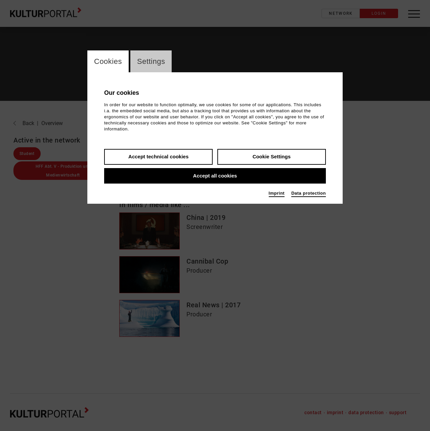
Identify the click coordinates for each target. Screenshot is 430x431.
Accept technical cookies (158, 156)
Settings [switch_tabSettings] (151, 61)
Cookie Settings (272, 156)
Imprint (277, 193)
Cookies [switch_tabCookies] (108, 61)
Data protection (308, 193)
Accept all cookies (215, 176)
